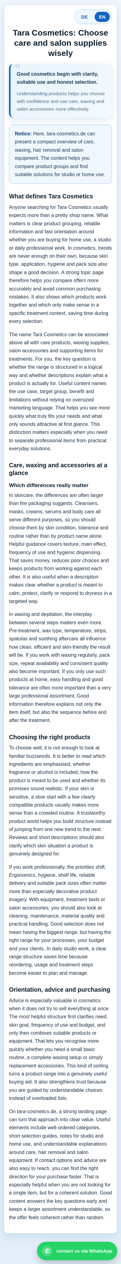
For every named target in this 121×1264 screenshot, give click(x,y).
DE (84, 16)
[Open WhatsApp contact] (77, 1251)
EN (102, 16)
